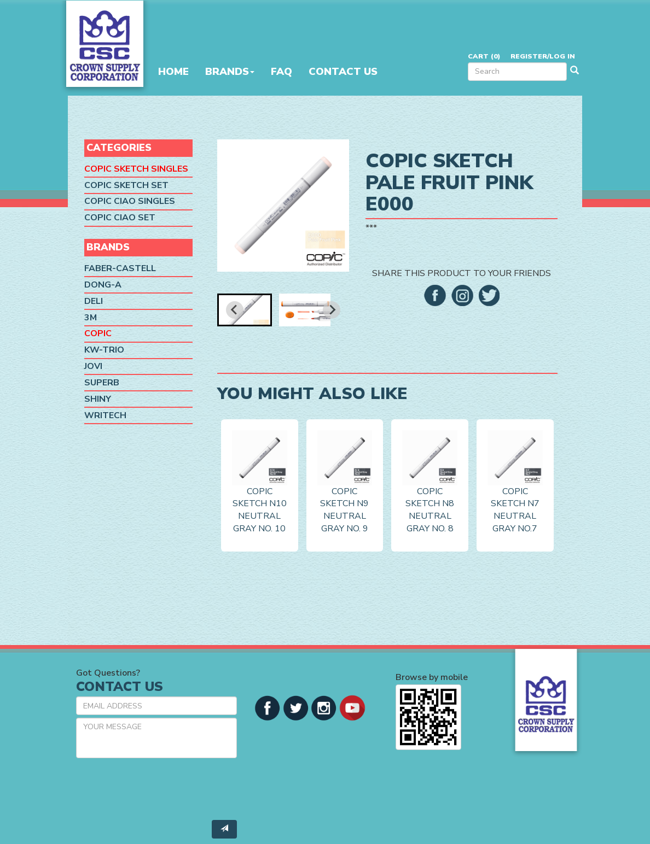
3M (90, 318)
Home (173, 71)
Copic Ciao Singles (129, 201)
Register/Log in (542, 56)
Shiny (97, 399)
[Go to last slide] (234, 310)
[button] (244, 310)
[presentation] (159, 787)
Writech (105, 415)
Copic (98, 333)
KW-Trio (104, 350)
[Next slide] (331, 310)
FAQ (281, 71)
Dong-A (102, 285)
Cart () (484, 56)
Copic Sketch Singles (136, 169)
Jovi (93, 366)
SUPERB (101, 383)
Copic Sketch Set (126, 185)
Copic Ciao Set (119, 218)
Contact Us (343, 71)
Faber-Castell (120, 268)
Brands (229, 71)
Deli (93, 301)
